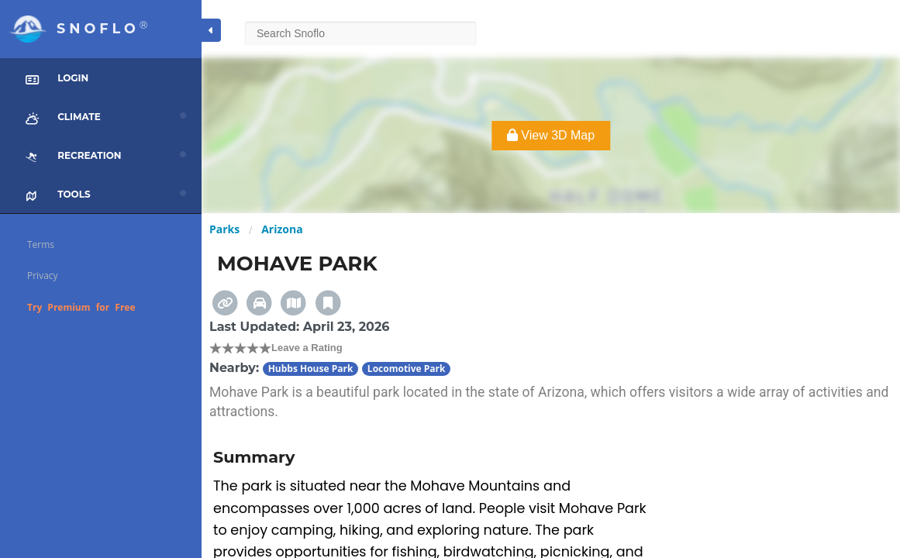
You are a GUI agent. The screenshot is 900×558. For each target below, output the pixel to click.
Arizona (281, 229)
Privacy (42, 275)
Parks (224, 229)
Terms (40, 244)
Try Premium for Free (81, 307)
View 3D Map (551, 135)
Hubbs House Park (310, 368)
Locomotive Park (406, 368)
